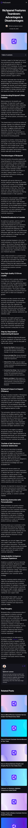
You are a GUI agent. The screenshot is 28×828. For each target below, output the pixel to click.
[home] (6, 2)
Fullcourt (15, 639)
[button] (26, 2)
